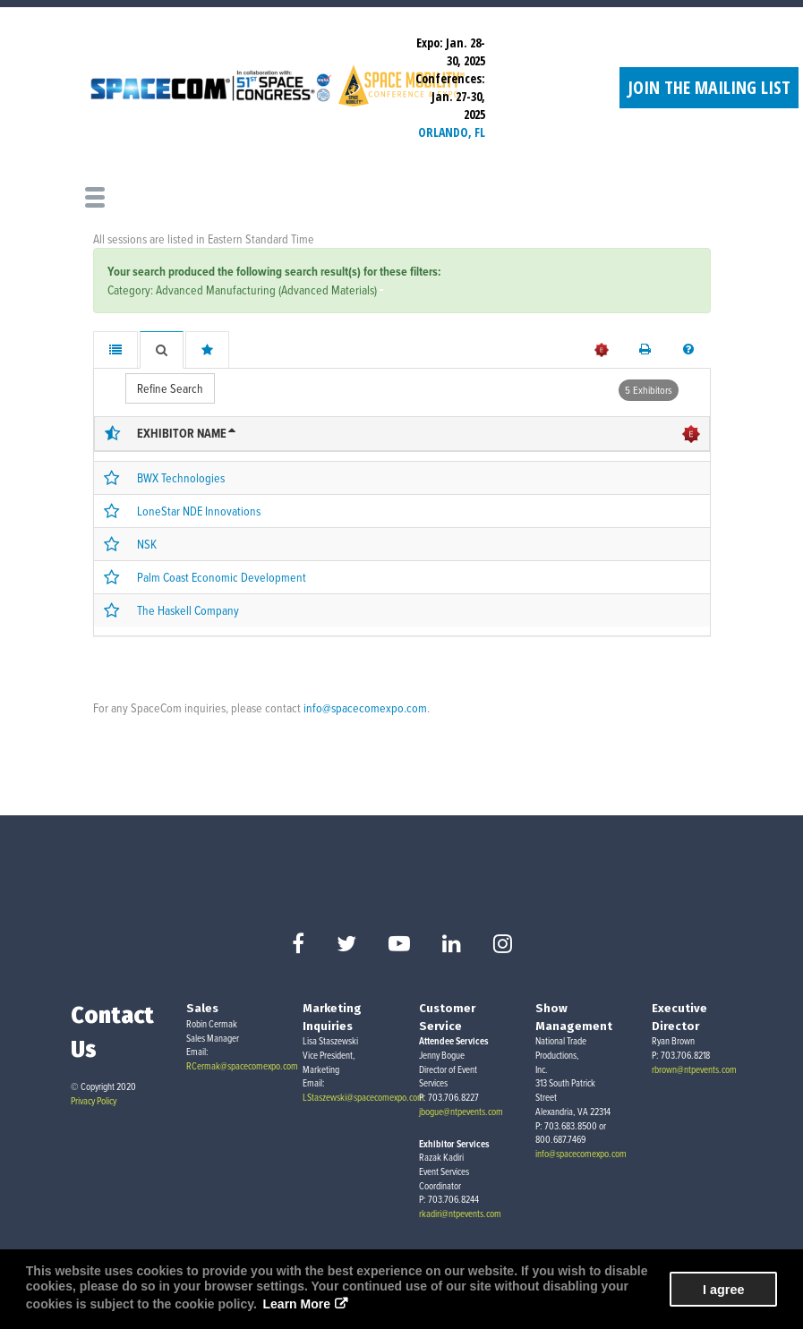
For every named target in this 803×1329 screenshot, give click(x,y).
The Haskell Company (188, 609)
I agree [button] (723, 1289)
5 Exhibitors (648, 389)
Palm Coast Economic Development (221, 576)
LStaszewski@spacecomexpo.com (363, 1097)
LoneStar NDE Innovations (199, 510)
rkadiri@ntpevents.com (460, 1213)
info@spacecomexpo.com (365, 707)
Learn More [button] (296, 1304)
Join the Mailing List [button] (709, 87)
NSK (147, 543)
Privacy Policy (93, 1101)
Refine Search (170, 387)
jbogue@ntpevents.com (461, 1111)
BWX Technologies (181, 477)
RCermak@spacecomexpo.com (242, 1066)
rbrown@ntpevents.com (694, 1069)
